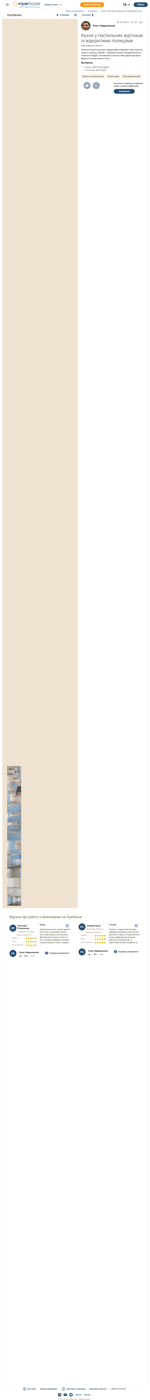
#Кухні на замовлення (93, 76)
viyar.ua (78, 1395)
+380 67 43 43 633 (118, 1389)
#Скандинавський (131, 76)
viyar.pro (87, 1395)
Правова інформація (48, 1389)
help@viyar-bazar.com (98, 1389)
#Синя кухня (113, 76)
